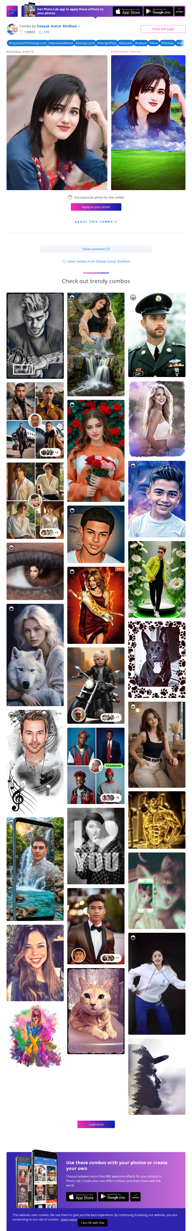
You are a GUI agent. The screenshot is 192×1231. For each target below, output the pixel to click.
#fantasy (167, 43)
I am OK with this (92, 1223)
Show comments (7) (96, 249)
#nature (141, 43)
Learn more (69, 1219)
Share (163, 29)
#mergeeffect (107, 43)
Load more (96, 1124)
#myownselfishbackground (28, 43)
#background (85, 43)
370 (44, 32)
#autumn (125, 43)
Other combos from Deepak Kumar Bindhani (96, 261)
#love (154, 43)
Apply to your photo (96, 207)
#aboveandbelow (60, 43)
